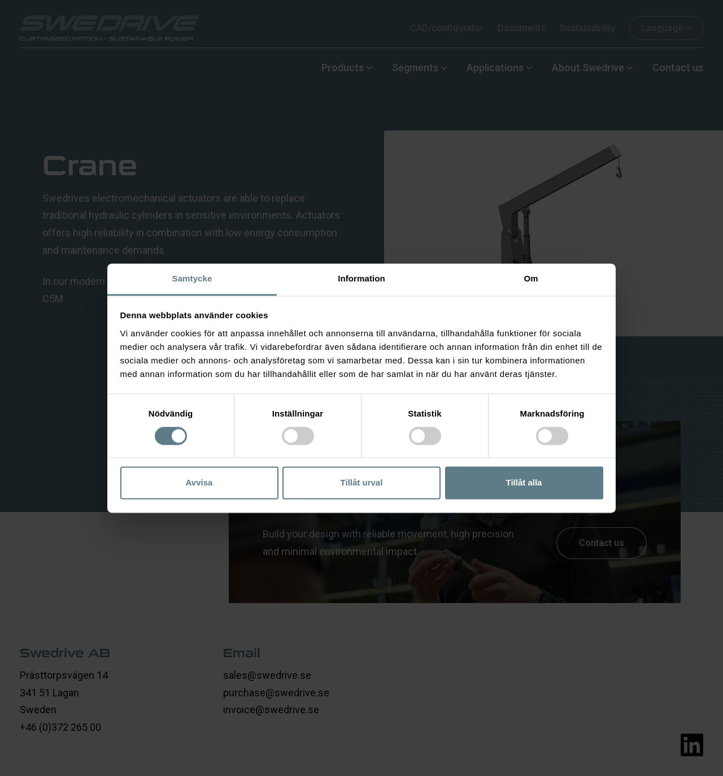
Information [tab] (361, 278)
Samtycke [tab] (192, 278)
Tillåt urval (362, 483)
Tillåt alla (524, 483)
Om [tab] (531, 278)
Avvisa (199, 483)
